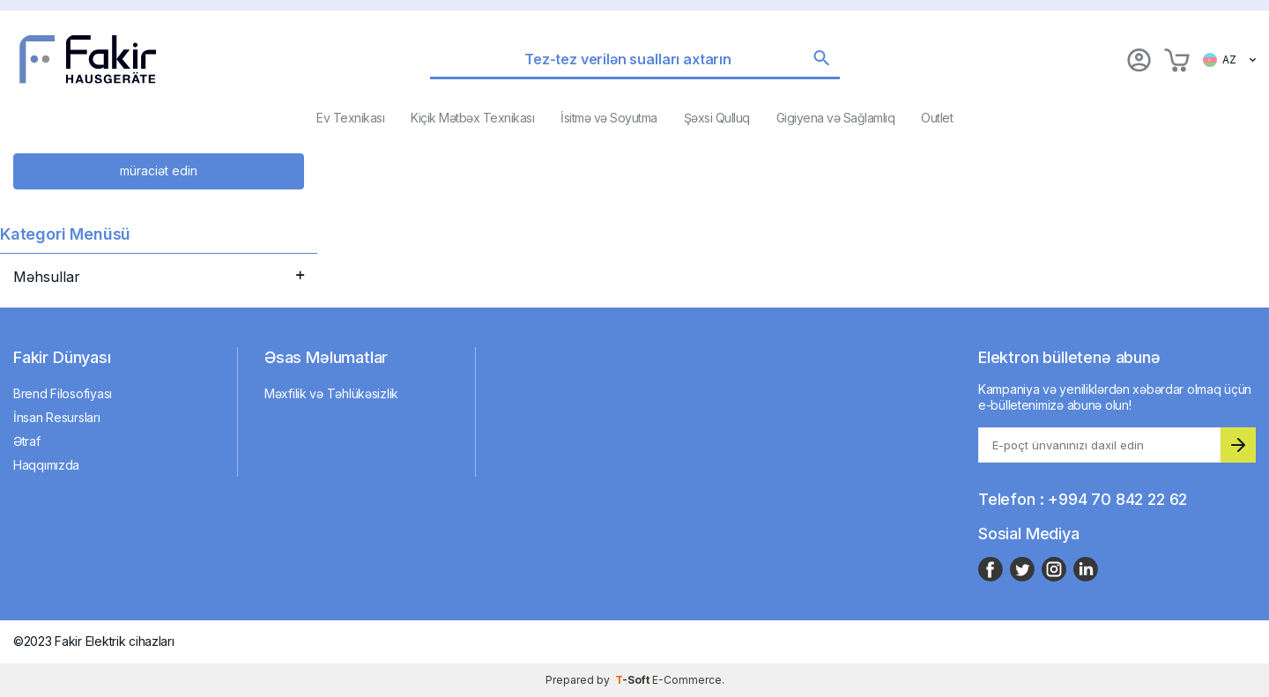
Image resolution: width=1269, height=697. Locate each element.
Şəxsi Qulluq (717, 117)
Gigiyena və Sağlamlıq (835, 117)
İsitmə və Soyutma (608, 117)
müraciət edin (158, 170)
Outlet (937, 117)
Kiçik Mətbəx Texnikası (472, 117)
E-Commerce (687, 679)
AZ (1229, 60)
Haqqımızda (46, 464)
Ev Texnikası (350, 117)
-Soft (633, 679)
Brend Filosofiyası (62, 393)
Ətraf (27, 441)
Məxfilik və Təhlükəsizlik (331, 393)
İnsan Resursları (56, 417)
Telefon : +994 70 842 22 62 (1082, 499)
